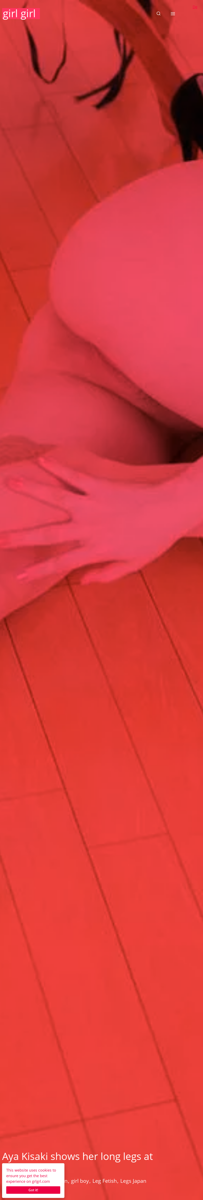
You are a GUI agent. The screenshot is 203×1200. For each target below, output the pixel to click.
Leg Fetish (104, 1180)
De (195, 6)
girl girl (19, 13)
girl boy (80, 1180)
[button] (158, 13)
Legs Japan (133, 1180)
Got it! (33, 1190)
